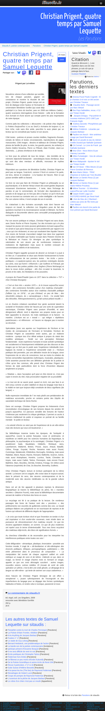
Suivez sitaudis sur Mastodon (73, 708)
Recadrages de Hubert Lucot (20, 673)
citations (96, 76)
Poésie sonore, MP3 (31, 709)
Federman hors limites (17, 657)
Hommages (28, 705)
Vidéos (26, 707)
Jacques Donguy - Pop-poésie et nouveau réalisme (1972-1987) (85, 118)
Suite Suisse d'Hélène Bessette (21, 668)
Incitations (6, 705)
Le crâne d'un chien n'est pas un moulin (24, 681)
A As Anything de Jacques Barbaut (22, 635)
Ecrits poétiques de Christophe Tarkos (24, 654)
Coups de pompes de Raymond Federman (26, 676)
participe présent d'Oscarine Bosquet (23, 649)
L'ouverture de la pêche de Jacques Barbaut (26, 678)
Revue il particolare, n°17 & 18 (20, 665)
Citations (27, 703)
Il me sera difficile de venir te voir (21, 651)
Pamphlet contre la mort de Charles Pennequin (27, 630)
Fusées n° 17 (13, 638)
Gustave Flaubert (79, 74)
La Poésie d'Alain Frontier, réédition (23, 633)
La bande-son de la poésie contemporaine (25, 646)
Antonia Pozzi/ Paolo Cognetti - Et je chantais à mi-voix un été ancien (85, 99)
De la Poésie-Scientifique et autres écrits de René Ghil (30, 662)
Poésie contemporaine (11, 707)
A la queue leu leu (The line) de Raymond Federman (29, 670)
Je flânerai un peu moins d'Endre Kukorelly (26, 660)
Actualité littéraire (9, 703)
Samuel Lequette (27, 66)
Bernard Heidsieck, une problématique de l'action (28, 643)
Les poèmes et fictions (11, 709)
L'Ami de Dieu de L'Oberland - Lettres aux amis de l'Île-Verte (84, 202)
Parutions (86, 695)
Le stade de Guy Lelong (18, 641)
